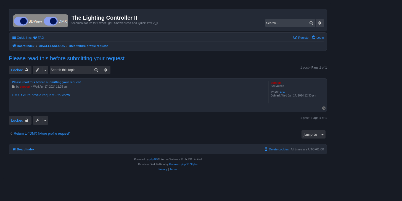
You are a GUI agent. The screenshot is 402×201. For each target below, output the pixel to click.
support (276, 82)
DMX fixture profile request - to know (41, 95)
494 (282, 92)
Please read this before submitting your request (67, 58)
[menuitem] (38, 37)
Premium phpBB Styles (183, 164)
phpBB (153, 159)
